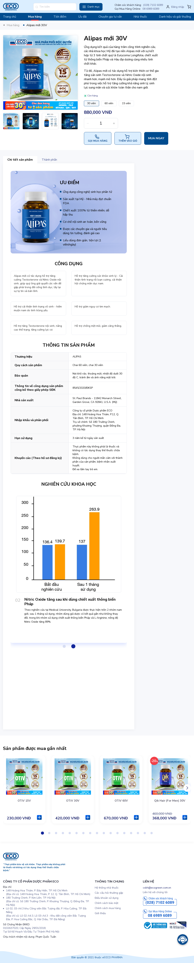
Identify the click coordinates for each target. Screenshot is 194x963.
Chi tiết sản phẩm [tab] (20, 160)
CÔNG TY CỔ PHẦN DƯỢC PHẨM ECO (31, 881)
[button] (90, 7)
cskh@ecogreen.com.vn (157, 888)
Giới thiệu (100, 913)
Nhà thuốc (140, 17)
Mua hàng (35, 17)
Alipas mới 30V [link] (36, 25)
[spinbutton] (101, 123)
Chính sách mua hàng (108, 908)
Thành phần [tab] (49, 160)
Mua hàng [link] (13, 25)
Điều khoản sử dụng (106, 898)
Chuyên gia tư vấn (110, 17)
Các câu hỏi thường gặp (109, 893)
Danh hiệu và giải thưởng (175, 17)
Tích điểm (59, 17)
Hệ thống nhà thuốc (107, 888)
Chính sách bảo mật (106, 903)
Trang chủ (9, 17)
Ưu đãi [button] (82, 17)
